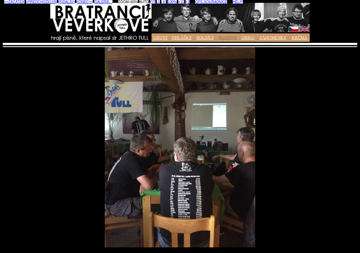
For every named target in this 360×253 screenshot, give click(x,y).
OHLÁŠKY (182, 37)
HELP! (238, 2)
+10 (181, 2)
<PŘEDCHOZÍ (37, 2)
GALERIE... (103, 2)
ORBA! (248, 37)
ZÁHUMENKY (273, 37)
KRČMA (299, 37)
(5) (60, 2)
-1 (158, 2)
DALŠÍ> (69, 2)
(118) (53, 2)
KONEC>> (84, 2)
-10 (163, 2)
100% (172, 2)
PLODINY (227, 37)
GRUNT (160, 37)
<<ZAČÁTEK (14, 2)
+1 (187, 2)
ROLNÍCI (205, 37)
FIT (152, 2)
